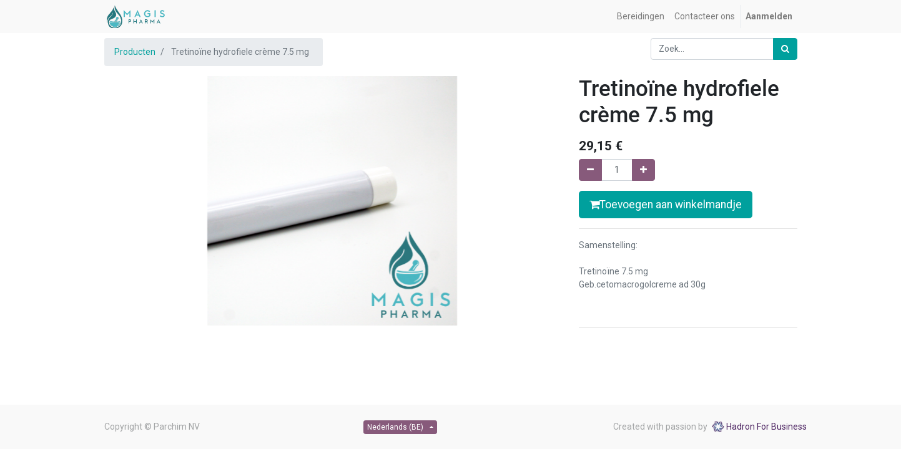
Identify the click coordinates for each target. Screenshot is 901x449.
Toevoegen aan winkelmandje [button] (665, 204)
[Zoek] (785, 49)
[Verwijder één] (590, 170)
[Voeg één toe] (643, 170)
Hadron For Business (766, 427)
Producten (134, 52)
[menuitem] (640, 16)
